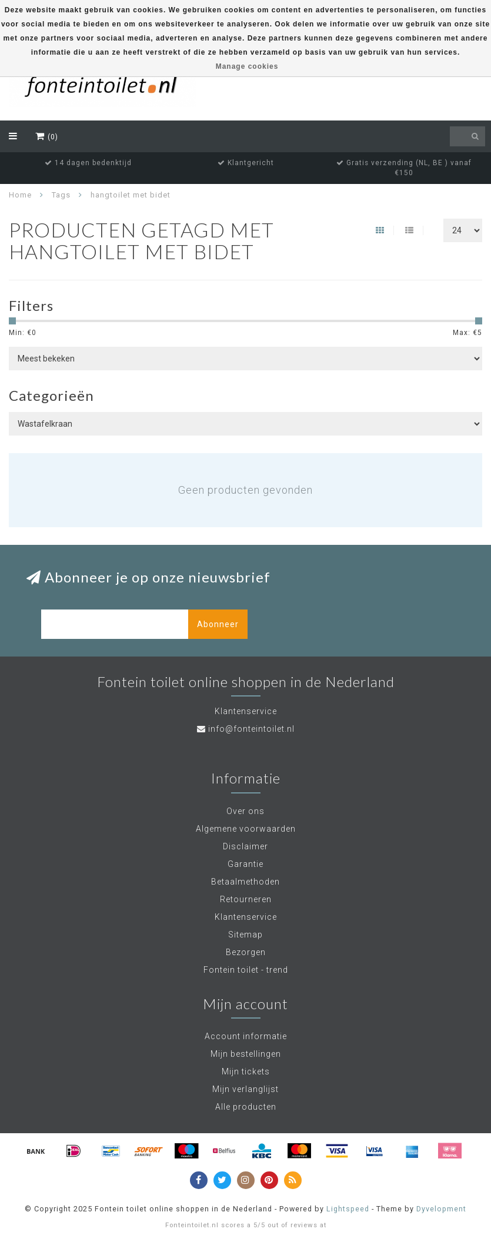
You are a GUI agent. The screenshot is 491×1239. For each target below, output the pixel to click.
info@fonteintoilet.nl (251, 729)
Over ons (245, 811)
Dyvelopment (441, 1208)
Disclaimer (245, 846)
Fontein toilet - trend (245, 970)
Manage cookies (247, 66)
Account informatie (246, 1036)
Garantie (245, 864)
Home (20, 194)
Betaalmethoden (245, 881)
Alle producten (245, 1106)
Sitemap (245, 934)
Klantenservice (246, 917)
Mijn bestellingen (246, 1054)
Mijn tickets (246, 1071)
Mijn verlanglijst (245, 1089)
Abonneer (218, 624)
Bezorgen (246, 952)
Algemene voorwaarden (246, 828)
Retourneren (246, 899)
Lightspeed (347, 1208)
